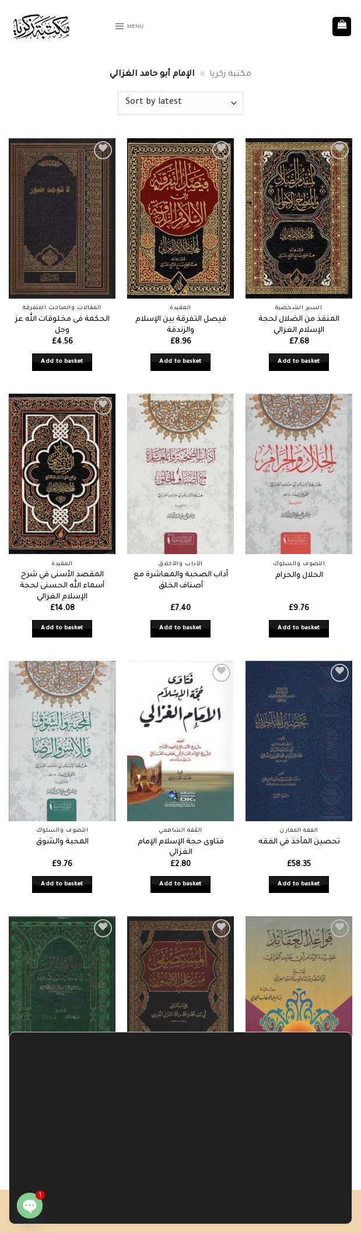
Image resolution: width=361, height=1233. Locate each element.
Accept (56, 1204)
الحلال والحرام (299, 576)
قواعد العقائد (299, 1098)
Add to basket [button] (62, 362)
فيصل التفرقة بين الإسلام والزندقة (180, 325)
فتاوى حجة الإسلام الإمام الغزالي (181, 847)
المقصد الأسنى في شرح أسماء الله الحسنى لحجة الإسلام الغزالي (62, 586)
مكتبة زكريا (230, 74)
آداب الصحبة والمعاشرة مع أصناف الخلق (181, 580)
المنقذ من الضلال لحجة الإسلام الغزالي (298, 325)
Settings (108, 1204)
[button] (134, 26)
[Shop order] (180, 103)
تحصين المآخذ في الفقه (299, 842)
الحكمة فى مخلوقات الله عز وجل (62, 325)
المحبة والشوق (62, 842)
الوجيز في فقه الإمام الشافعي (62, 1103)
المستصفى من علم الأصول (180, 1103)
